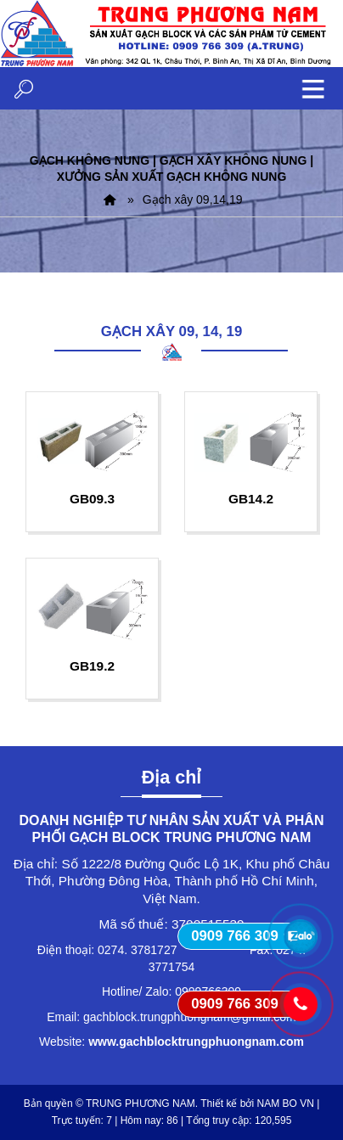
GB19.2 (92, 666)
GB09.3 (92, 498)
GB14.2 (250, 498)
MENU (313, 88)
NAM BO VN (285, 1103)
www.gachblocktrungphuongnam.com (196, 1041)
